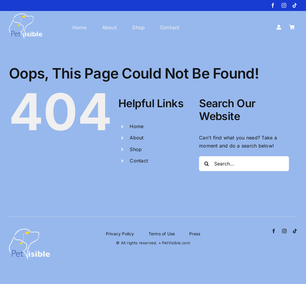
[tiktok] (294, 5)
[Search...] (244, 163)
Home (136, 126)
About (136, 138)
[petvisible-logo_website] (25, 16)
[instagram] (283, 5)
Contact (139, 161)
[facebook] (272, 5)
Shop (136, 149)
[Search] (206, 163)
